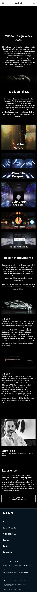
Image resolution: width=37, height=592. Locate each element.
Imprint (5, 569)
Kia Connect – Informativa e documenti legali (15, 572)
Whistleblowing (7, 565)
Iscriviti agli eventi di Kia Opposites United (18, 498)
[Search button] (34, 3)
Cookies (26, 565)
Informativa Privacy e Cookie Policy (13, 561)
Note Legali (18, 565)
